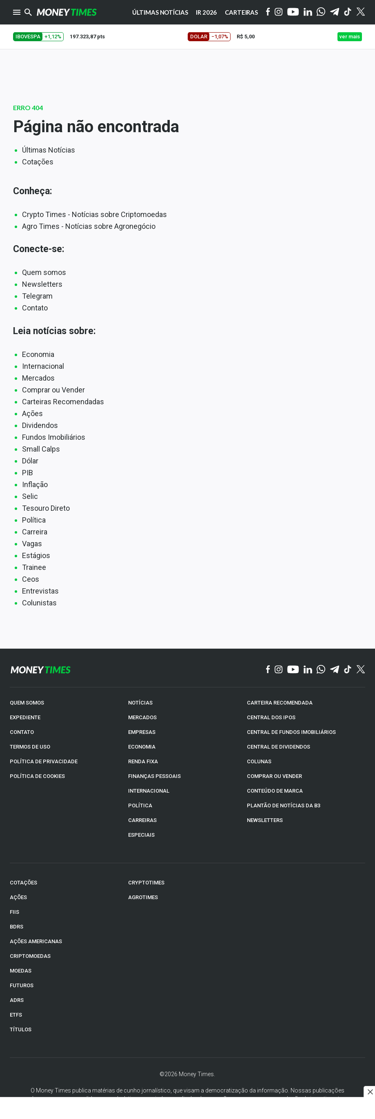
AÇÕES (18, 897)
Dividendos (40, 425)
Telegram (37, 296)
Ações (32, 413)
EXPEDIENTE (25, 717)
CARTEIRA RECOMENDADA (280, 703)
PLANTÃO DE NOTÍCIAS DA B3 (283, 805)
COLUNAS (259, 761)
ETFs (16, 1015)
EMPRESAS (141, 732)
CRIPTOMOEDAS (30, 956)
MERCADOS (142, 717)
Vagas (32, 543)
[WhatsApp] (321, 12)
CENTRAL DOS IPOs (271, 717)
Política (34, 520)
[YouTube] (293, 12)
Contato (35, 308)
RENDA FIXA (143, 761)
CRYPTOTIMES (146, 883)
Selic (30, 496)
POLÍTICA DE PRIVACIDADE (44, 761)
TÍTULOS (20, 1029)
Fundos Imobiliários (53, 437)
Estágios (36, 555)
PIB (27, 472)
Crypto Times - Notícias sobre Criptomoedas (94, 214)
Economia (38, 354)
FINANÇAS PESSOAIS (154, 776)
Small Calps (41, 449)
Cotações (37, 161)
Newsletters (42, 284)
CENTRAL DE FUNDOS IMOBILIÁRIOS (291, 732)
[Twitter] (360, 12)
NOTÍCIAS (140, 703)
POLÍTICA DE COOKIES (37, 776)
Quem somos (44, 272)
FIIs (14, 912)
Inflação (35, 484)
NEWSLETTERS (265, 820)
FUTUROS (21, 985)
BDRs (16, 927)
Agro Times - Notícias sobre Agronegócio (88, 226)
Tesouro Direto (46, 508)
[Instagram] (279, 12)
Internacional (43, 366)
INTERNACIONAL (148, 791)
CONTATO (22, 732)
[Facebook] (268, 12)
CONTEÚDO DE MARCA (275, 791)
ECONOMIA (141, 747)
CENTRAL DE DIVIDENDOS (278, 747)
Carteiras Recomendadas (63, 401)
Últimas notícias (160, 12)
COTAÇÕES (23, 883)
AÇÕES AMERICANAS (36, 941)
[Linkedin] (308, 12)
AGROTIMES (143, 897)
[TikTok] (348, 670)
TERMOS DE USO (30, 747)
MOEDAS (20, 971)
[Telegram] (334, 12)
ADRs (17, 1000)
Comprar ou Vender (53, 390)
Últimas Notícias (48, 150)
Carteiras (241, 12)
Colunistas (39, 602)
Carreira (34, 531)
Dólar (30, 460)
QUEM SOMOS (27, 703)
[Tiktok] (348, 12)
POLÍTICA (140, 805)
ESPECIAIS (141, 835)
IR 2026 (206, 12)
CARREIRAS (142, 820)
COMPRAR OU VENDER (274, 776)
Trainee (34, 567)
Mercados (38, 378)
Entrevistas (40, 591)
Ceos (30, 579)
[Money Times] (66, 12)
